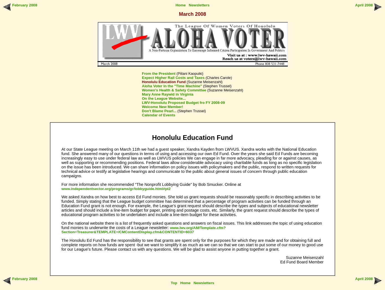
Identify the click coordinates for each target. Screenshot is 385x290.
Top (174, 283)
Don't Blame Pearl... (159, 111)
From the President (158, 73)
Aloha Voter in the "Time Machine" (172, 86)
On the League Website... (164, 98)
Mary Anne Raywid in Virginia (167, 94)
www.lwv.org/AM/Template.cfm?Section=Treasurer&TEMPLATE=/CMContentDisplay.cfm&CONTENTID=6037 (143, 230)
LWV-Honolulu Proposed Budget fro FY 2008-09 (183, 103)
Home (181, 5)
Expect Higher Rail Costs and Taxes (173, 78)
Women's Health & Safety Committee (174, 90)
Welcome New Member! (162, 107)
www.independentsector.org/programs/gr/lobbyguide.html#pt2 (116, 189)
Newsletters (199, 5)
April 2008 (364, 5)
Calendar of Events (158, 115)
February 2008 (24, 5)
